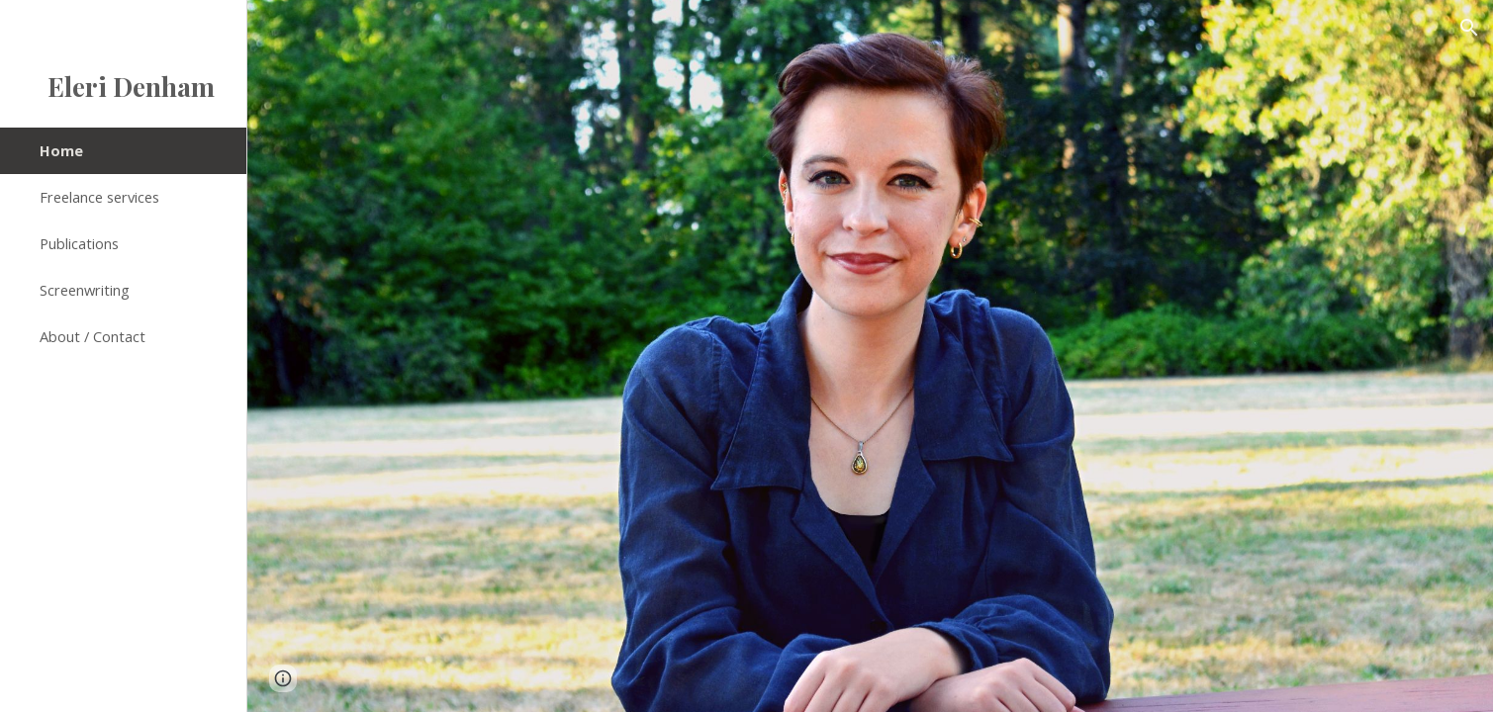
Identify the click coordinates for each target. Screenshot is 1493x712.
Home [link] (61, 150)
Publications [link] (79, 243)
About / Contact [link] (92, 336)
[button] (1469, 27)
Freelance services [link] (99, 197)
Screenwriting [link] (85, 290)
